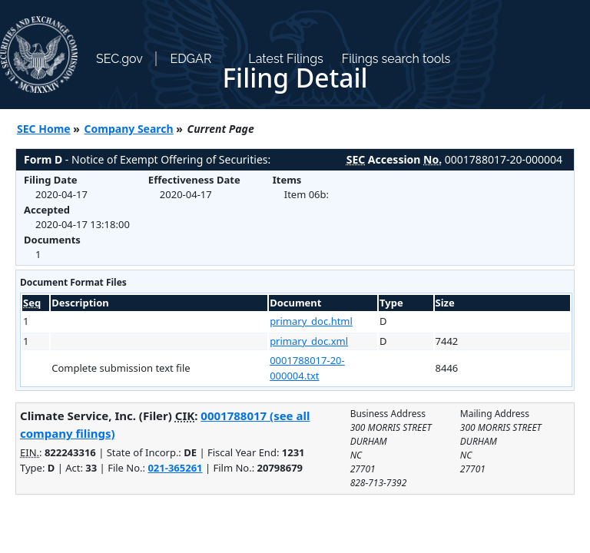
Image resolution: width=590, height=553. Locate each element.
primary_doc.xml (309, 341)
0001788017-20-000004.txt (307, 367)
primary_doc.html (311, 321)
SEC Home (44, 128)
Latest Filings (285, 58)
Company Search (129, 128)
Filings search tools (396, 58)
